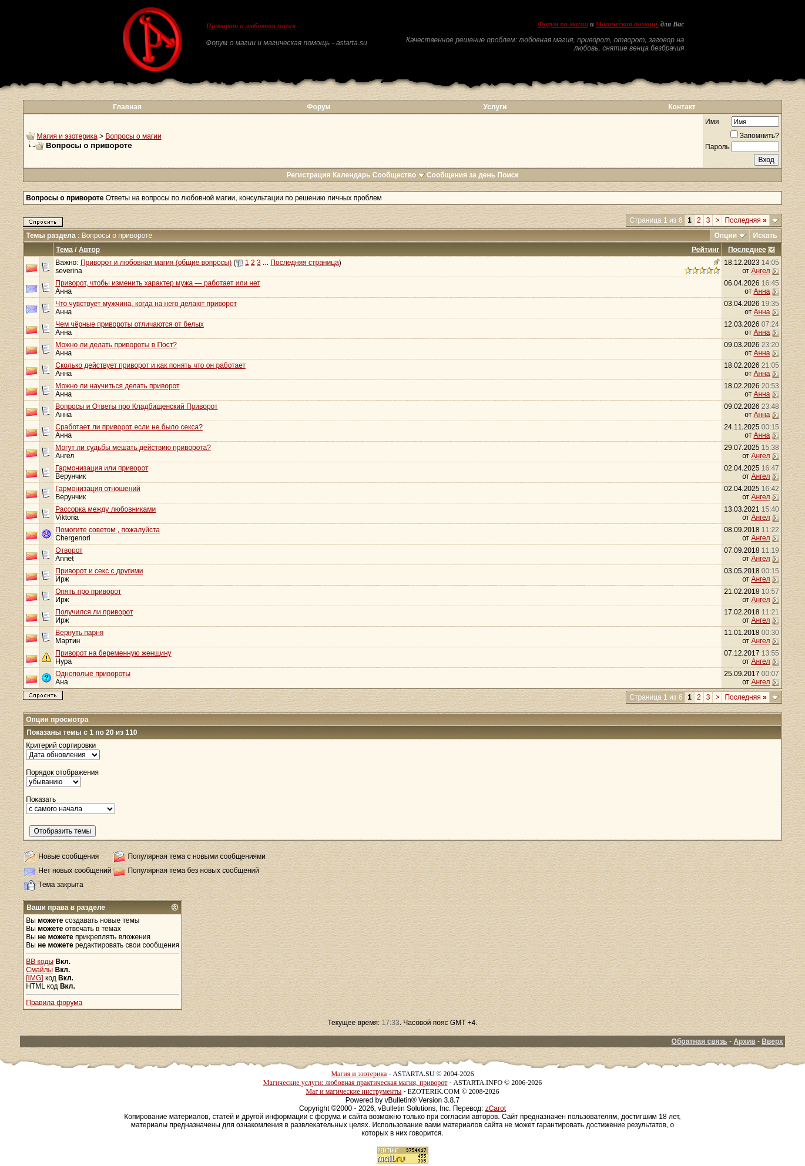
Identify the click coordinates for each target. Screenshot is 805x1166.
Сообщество (399, 175)
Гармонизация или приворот (101, 468)
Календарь (352, 175)
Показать (41, 799)
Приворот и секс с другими (99, 571)
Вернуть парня (79, 633)
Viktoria (67, 517)
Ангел (760, 271)
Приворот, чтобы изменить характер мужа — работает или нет (157, 283)
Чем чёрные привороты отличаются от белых (129, 324)
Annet (64, 559)
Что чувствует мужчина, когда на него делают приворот (146, 304)
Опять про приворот (88, 591)
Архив (744, 1041)
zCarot (495, 1108)
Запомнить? (754, 136)
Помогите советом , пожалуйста (107, 530)
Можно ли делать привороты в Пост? (116, 345)
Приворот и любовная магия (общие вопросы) (156, 262)
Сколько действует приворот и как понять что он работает (150, 365)
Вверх (772, 1041)
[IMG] (34, 978)
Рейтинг (705, 250)
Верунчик (70, 476)
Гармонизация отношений (97, 489)
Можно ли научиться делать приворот (117, 386)
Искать (765, 235)
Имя (712, 121)
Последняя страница (304, 262)
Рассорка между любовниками (105, 509)
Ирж (62, 579)
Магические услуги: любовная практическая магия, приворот (355, 1082)
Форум (318, 107)
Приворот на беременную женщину (113, 653)
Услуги (495, 107)
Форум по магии (563, 24)
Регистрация (308, 175)
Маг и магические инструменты (353, 1091)
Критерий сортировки (61, 745)
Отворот (68, 550)
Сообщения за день (461, 175)
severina (68, 271)
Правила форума (54, 1003)
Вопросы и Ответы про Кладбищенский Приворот (136, 406)
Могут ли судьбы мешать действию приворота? (133, 447)
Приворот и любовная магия (251, 26)
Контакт (681, 107)
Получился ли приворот (94, 612)
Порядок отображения (62, 772)
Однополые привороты (92, 674)
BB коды (39, 961)
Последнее (747, 250)
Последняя (745, 220)
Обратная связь (699, 1041)
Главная (127, 107)
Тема (64, 250)
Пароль (717, 147)
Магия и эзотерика (67, 136)
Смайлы (39, 970)
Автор (89, 250)
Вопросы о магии (133, 136)
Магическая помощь (627, 24)
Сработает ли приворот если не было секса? (129, 427)
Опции (725, 235)
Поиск (508, 175)
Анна (63, 291)
